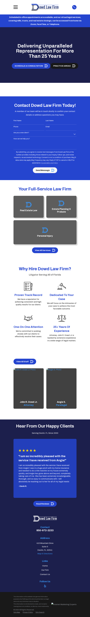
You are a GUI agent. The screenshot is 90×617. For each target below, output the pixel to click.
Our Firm (45, 570)
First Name (17, 120)
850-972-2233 (45, 530)
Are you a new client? (21, 133)
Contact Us (45, 574)
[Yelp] (45, 586)
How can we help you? (21, 139)
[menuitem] (16, 612)
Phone (15, 127)
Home (45, 566)
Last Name (50, 120)
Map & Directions (45, 554)
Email (48, 127)
